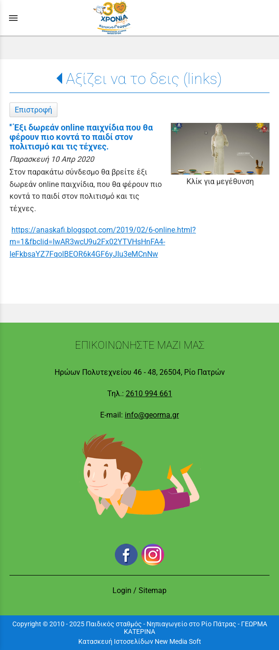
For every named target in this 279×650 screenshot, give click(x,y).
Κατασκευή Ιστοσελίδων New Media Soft (139, 641)
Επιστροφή (33, 109)
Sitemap (153, 590)
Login (121, 590)
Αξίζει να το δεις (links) (144, 79)
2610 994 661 (149, 393)
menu (13, 18)
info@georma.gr (152, 414)
